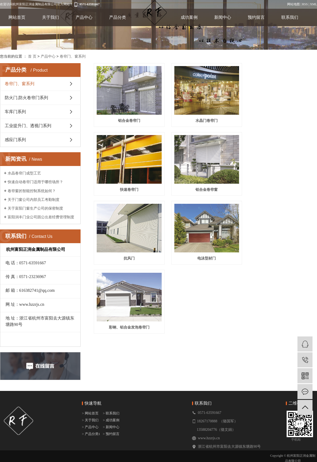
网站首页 (16, 17)
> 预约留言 (111, 434)
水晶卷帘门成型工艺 (24, 173)
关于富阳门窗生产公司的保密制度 (35, 208)
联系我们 (289, 17)
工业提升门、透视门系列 (28, 125)
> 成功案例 (111, 420)
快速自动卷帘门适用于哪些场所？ (35, 182)
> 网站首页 (90, 413)
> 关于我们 (90, 420)
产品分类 (117, 17)
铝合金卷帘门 (129, 120)
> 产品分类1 (91, 434)
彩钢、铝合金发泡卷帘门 (128, 256)
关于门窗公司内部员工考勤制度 (33, 199)
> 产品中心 (90, 427)
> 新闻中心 (111, 427)
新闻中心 (222, 17)
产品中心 (84, 17)
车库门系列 (15, 111)
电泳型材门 (282, 188)
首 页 (32, 56)
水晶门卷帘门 (205, 120)
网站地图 (293, 4)
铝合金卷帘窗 (129, 188)
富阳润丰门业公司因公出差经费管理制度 (41, 217)
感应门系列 (15, 139)
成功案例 (189, 17)
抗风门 (205, 188)
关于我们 (50, 17)
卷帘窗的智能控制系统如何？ (32, 191)
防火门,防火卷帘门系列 (26, 97)
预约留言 (256, 17)
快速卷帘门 (282, 120)
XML (313, 4)
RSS (305, 4)
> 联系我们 (111, 413)
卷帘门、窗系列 (73, 56)
